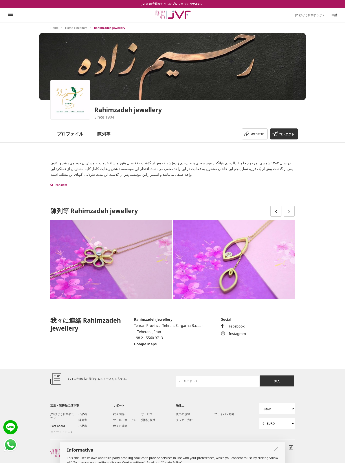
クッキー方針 (184, 420)
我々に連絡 (120, 426)
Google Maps (145, 344)
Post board (57, 426)
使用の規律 (183, 414)
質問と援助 (148, 420)
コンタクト (286, 134)
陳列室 (83, 420)
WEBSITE (257, 134)
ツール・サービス (124, 420)
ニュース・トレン (61, 432)
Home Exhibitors (76, 28)
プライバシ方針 (224, 414)
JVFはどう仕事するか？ (310, 15)
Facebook (233, 326)
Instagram (233, 333)
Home (54, 28)
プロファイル (70, 134)
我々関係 (119, 414)
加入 (277, 381)
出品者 (83, 414)
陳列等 (103, 134)
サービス (147, 414)
